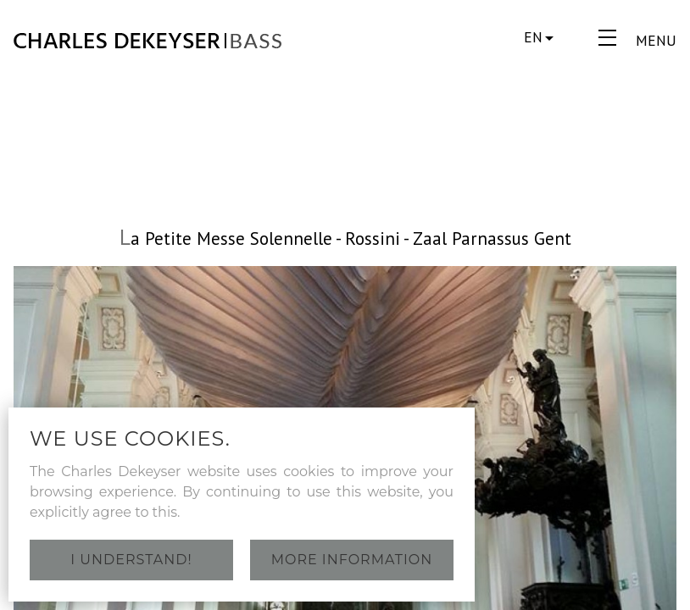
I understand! (131, 560)
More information (352, 560)
